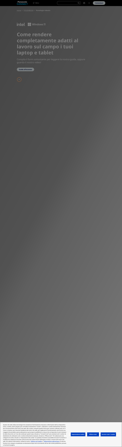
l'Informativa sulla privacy (52, 441)
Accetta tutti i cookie (108, 434)
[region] (61, 434)
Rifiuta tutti (93, 434)
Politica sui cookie (36, 441)
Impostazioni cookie (78, 434)
